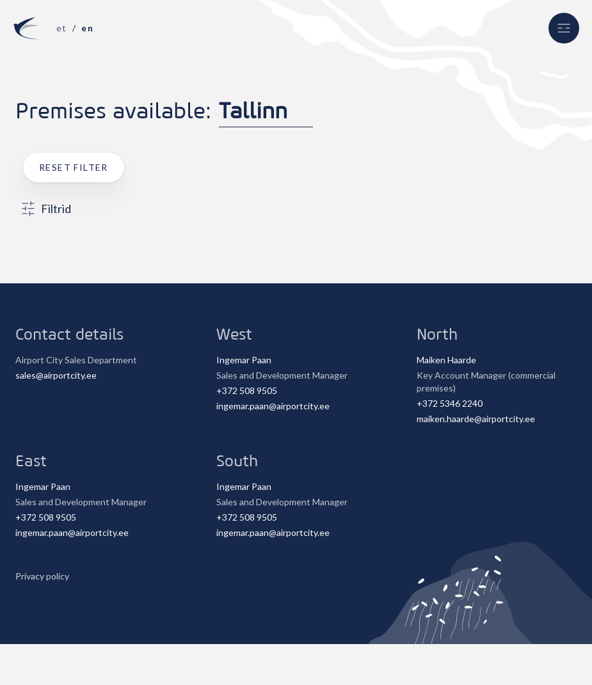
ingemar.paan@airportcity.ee (273, 405)
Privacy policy (42, 576)
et (61, 27)
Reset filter (73, 167)
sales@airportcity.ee (56, 375)
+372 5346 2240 (450, 403)
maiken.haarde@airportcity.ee (476, 418)
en (87, 27)
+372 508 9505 (246, 390)
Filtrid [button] (45, 208)
